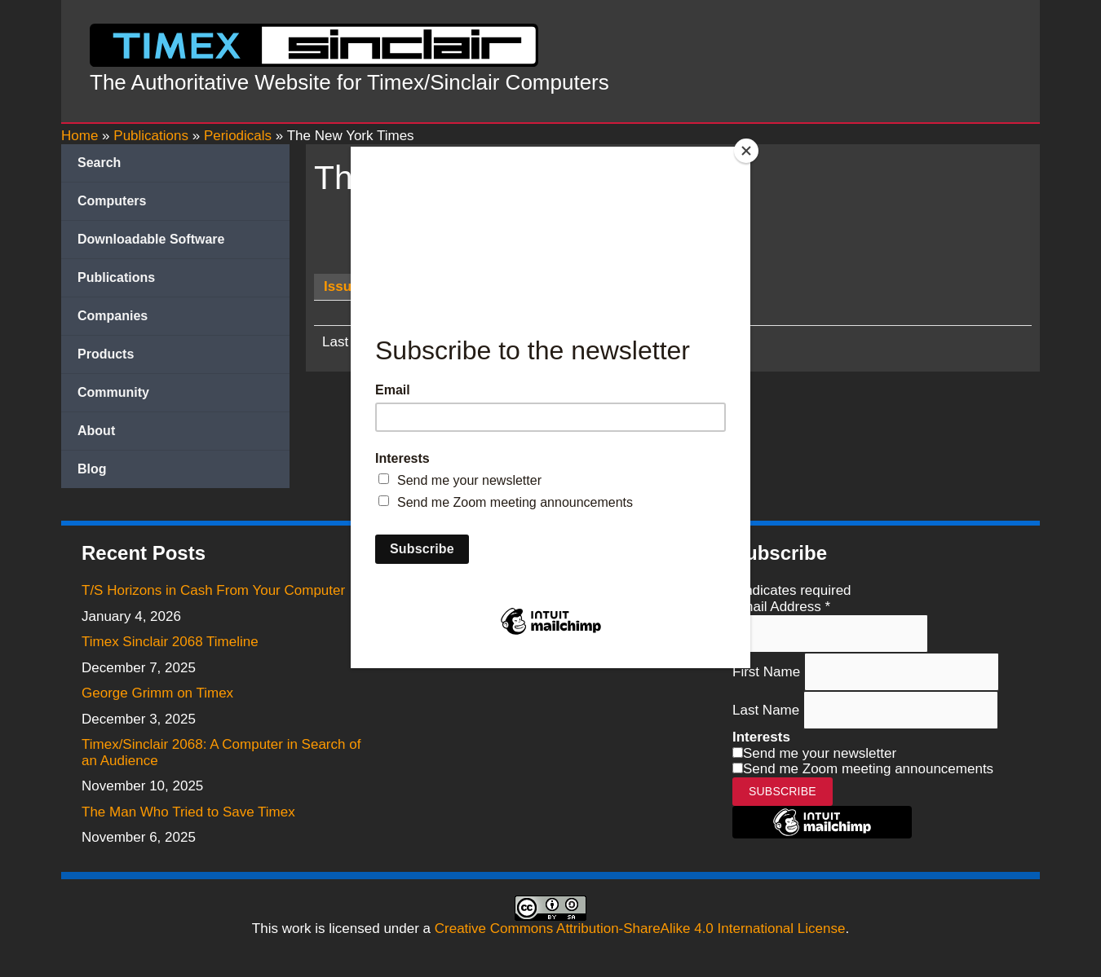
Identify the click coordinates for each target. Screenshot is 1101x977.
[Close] (746, 151)
